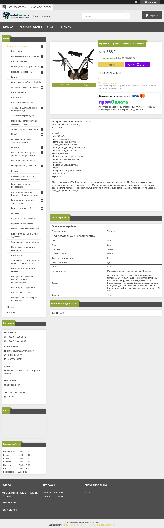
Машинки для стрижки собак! (25, 229)
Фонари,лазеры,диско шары (24, 165)
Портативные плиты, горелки (25, 56)
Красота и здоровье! (21, 208)
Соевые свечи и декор (22, 102)
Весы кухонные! (19, 92)
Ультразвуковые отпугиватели (25, 242)
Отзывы (11, 312)
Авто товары (17, 255)
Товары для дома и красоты (24, 129)
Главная (8, 27)
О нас (50, 27)
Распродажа (17, 51)
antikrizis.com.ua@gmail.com (20, 351)
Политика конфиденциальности (101, 525)
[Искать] (127, 16)
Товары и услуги (30, 27)
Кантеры (15, 77)
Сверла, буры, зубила (21, 292)
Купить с (137, 64)
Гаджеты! (15, 213)
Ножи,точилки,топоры (21, 72)
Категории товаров (17, 46)
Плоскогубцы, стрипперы (23, 287)
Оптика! (15, 147)
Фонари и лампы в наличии (24, 87)
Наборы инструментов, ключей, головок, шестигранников (22, 279)
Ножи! (14, 134)
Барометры (16, 97)
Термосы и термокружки (23, 116)
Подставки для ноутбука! (23, 160)
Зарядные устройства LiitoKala (26, 82)
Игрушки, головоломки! (22, 223)
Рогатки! (15, 171)
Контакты (65, 27)
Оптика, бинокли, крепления (25, 66)
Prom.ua (95, 522)
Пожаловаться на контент (73, 525)
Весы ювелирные (19, 61)
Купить (111, 65)
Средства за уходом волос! (24, 218)
